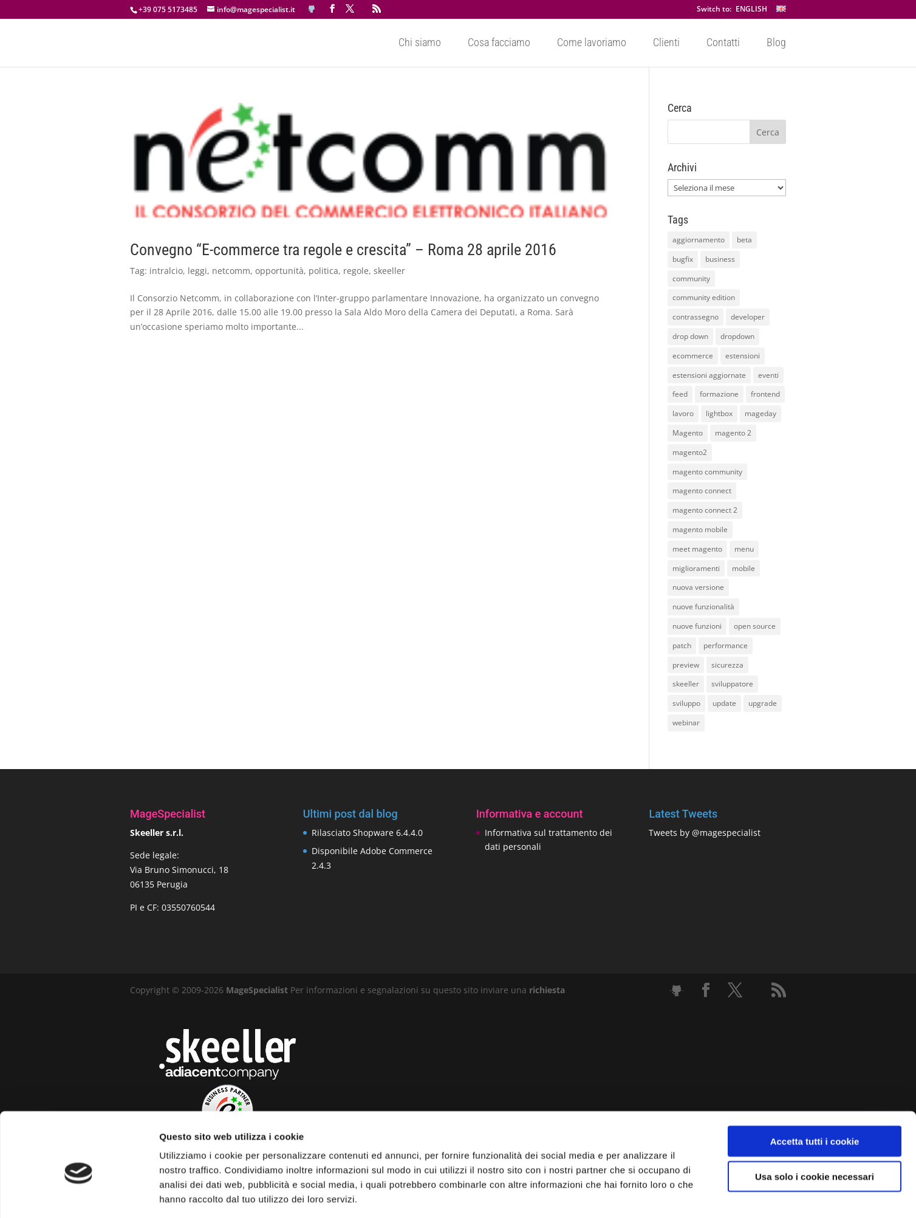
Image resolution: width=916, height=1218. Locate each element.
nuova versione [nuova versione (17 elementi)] (698, 587)
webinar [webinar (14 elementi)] (686, 722)
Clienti (666, 43)
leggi (197, 270)
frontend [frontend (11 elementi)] (765, 394)
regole (356, 270)
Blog (776, 43)
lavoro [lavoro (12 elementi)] (683, 413)
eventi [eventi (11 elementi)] (768, 375)
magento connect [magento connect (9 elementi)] (701, 490)
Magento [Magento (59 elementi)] (687, 433)
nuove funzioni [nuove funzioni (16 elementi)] (697, 626)
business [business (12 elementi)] (720, 259)
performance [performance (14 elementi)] (725, 645)
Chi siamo (419, 43)
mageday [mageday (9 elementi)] (760, 413)
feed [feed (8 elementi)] (680, 394)
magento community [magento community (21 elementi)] (707, 472)
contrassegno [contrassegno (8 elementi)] (695, 317)
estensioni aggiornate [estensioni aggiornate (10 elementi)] (709, 375)
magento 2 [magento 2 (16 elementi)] (733, 433)
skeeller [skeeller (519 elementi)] (685, 684)
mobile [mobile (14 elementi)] (743, 568)
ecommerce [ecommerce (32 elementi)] (692, 356)
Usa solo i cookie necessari (814, 1123)
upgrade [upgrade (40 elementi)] (762, 703)
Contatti (723, 43)
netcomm (231, 270)
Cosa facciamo (499, 43)
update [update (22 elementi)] (724, 703)
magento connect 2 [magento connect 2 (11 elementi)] (704, 510)
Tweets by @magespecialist (704, 832)
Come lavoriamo (591, 43)
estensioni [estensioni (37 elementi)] (742, 356)
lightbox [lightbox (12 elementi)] (719, 413)
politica (323, 270)
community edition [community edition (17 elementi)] (703, 297)
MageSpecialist (257, 990)
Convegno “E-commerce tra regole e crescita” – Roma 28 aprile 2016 (343, 250)
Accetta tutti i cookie (815, 1087)
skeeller (389, 270)
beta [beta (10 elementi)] (744, 239)
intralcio (166, 270)
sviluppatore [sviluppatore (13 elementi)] (732, 684)
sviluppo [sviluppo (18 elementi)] (686, 703)
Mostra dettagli (639, 1194)
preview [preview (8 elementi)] (685, 665)
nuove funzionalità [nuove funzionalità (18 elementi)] (703, 606)
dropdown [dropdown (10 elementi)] (737, 336)
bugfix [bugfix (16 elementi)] (682, 259)
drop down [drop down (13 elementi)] (690, 336)
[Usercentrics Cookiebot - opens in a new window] (79, 1194)
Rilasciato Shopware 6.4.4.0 (367, 832)
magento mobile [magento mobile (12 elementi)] (700, 529)
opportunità (279, 270)
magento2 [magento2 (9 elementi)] (689, 452)
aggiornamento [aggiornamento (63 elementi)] (698, 239)
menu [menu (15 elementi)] (744, 549)
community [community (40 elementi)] (691, 278)
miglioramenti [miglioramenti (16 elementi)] (696, 568)
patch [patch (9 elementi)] (681, 645)
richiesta (546, 990)
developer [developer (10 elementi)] (748, 317)
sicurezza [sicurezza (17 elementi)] (727, 665)
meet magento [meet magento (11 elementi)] (697, 549)
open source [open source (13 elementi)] (755, 626)
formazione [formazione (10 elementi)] (719, 394)
